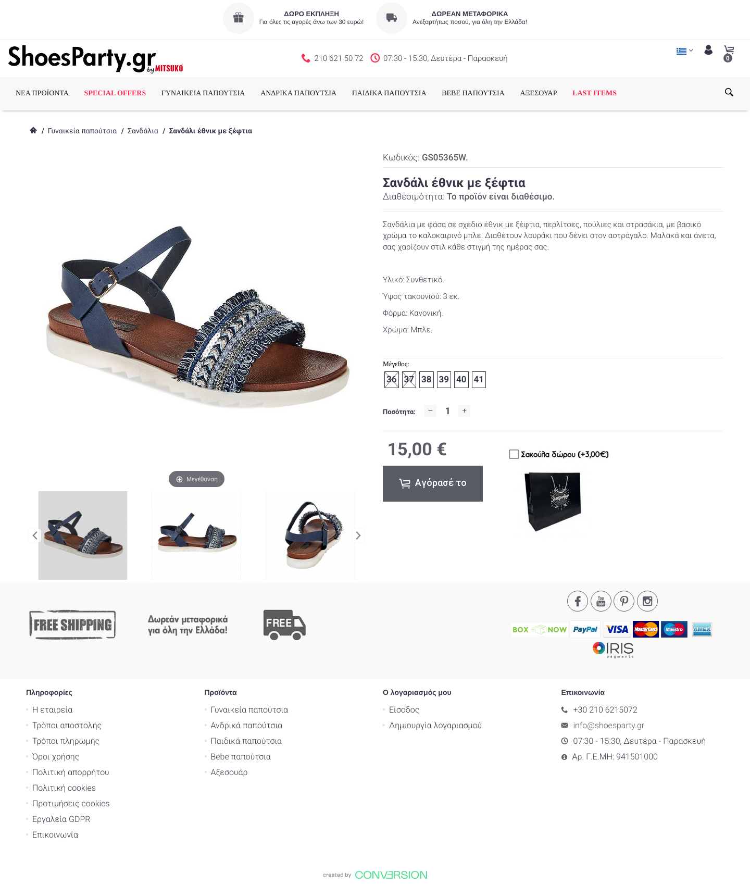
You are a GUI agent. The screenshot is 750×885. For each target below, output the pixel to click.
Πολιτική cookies (64, 788)
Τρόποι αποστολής (67, 725)
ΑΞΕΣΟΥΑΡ (538, 93)
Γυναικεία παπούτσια (82, 131)
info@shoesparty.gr (609, 725)
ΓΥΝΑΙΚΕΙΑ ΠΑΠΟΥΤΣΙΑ (203, 93)
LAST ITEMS (594, 93)
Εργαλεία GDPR (61, 819)
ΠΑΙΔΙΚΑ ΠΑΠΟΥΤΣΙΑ (389, 93)
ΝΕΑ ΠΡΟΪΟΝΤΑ (42, 93)
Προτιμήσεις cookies (71, 803)
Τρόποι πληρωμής (65, 741)
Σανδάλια (143, 131)
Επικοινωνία (55, 835)
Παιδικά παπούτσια (246, 741)
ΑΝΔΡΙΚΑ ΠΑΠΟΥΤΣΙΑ (298, 93)
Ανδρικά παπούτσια (247, 725)
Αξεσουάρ (229, 772)
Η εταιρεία (52, 710)
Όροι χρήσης (55, 757)
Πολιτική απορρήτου (70, 772)
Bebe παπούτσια (241, 757)
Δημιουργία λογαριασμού (435, 725)
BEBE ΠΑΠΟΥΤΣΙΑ (473, 93)
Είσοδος (404, 710)
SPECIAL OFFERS (115, 93)
